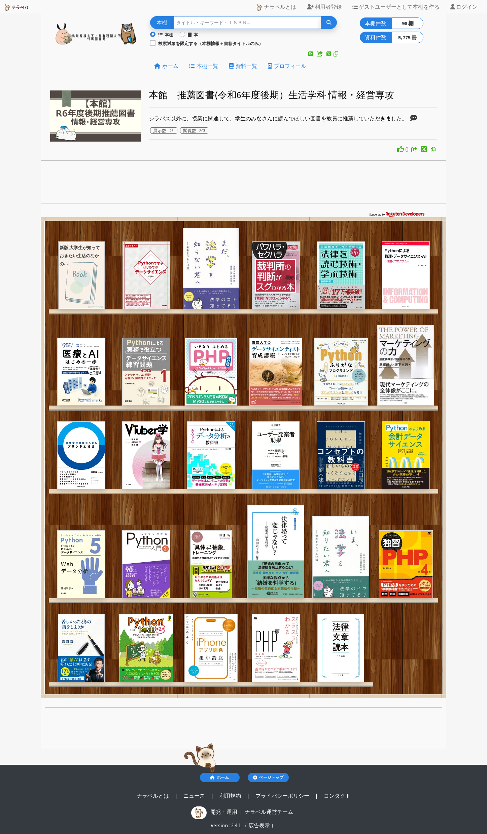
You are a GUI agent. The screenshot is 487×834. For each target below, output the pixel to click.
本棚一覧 (203, 66)
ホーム (166, 66)
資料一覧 (243, 66)
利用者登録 (324, 6)
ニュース (194, 795)
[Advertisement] (244, 184)
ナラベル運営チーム (269, 811)
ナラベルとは (276, 7)
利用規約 (230, 795)
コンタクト (337, 795)
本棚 (165, 34)
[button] (311, 53)
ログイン (464, 6)
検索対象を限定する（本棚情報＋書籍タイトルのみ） (210, 43)
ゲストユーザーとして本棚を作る (396, 6)
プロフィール (287, 66)
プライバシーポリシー (282, 795)
